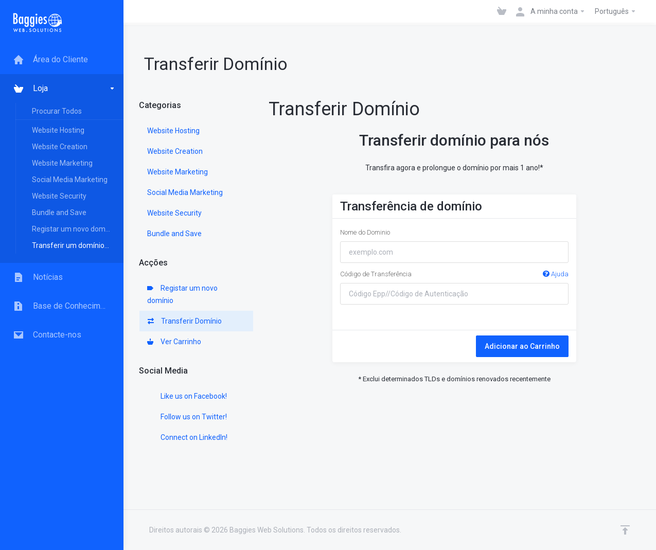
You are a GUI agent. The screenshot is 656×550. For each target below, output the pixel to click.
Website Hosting (58, 130)
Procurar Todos (57, 111)
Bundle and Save (59, 212)
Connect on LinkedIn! (187, 437)
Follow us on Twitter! (187, 417)
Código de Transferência (454, 274)
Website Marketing (62, 163)
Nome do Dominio (365, 232)
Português (615, 11)
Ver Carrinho (174, 342)
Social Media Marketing (70, 179)
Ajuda (556, 274)
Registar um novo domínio (74, 229)
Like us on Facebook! (187, 396)
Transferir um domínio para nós (77, 245)
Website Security (59, 196)
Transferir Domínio (185, 321)
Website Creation (59, 147)
